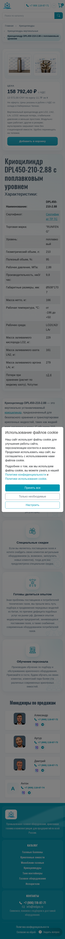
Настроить (32, 505)
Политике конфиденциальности (25, 474)
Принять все (32, 487)
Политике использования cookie (25, 478)
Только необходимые (32, 496)
